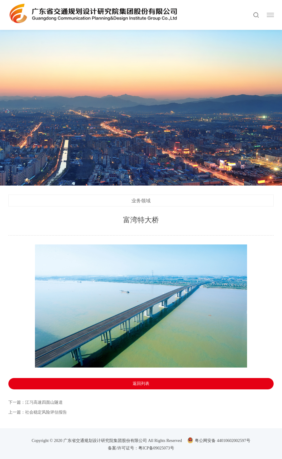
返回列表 (141, 384)
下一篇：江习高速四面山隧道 (35, 403)
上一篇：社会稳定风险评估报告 (37, 413)
